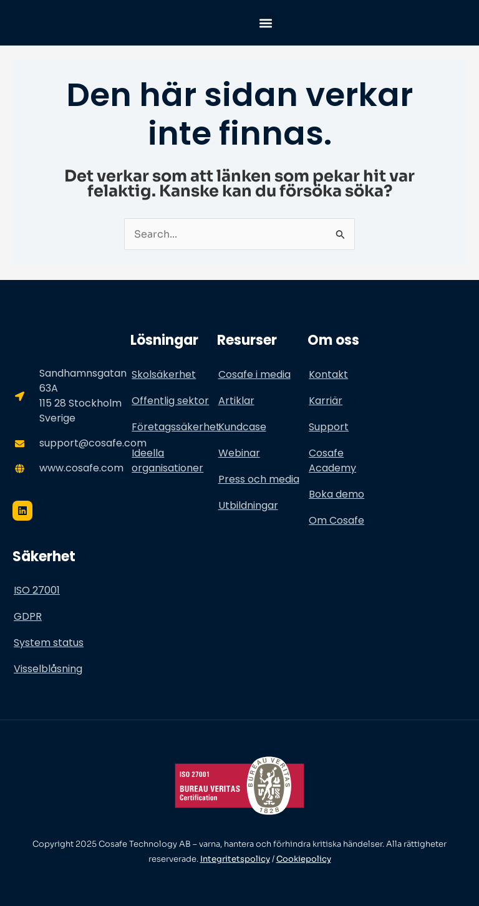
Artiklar (236, 400)
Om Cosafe (336, 520)
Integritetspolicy (235, 859)
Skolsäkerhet (164, 374)
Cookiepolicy (303, 859)
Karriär (325, 400)
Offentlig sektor (170, 400)
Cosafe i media (254, 374)
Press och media (258, 479)
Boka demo (336, 494)
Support (329, 427)
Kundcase (242, 427)
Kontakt (328, 374)
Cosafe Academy (332, 460)
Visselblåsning (48, 669)
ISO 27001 (37, 590)
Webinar (239, 453)
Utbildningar (248, 505)
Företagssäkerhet (174, 427)
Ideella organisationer (167, 460)
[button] (265, 22)
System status (49, 642)
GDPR (28, 616)
